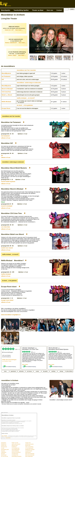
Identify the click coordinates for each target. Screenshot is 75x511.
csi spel (2, 448)
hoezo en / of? (14, 30)
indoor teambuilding (29, 446)
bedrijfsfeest (14, 446)
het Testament (6, 76)
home (5, 371)
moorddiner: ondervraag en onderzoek (29, 82)
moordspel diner (15, 453)
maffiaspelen (3, 452)
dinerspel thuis (4, 446)
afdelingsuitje (28, 452)
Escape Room (6, 108)
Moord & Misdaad (7, 88)
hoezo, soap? (17, 55)
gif (2, 155)
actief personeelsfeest (16, 452)
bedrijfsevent (3, 444)
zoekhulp (53, 371)
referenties (21, 371)
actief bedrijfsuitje (15, 450)
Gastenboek (8, 437)
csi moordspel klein (15, 448)
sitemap (61, 371)
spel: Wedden (4, 435)
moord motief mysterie (8, 181)
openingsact (3, 442)
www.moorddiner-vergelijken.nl (10, 314)
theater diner (27, 445)
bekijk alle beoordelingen (9, 360)
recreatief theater (28, 450)
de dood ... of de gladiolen (25, 105)
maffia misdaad (6, 274)
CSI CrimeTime (6, 92)
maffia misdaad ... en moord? (26, 98)
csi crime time (5, 227)
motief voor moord (7, 248)
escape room (28, 442)
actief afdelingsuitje (15, 449)
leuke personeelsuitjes (29, 453)
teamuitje (3, 450)
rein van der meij (4, 456)
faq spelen (45, 371)
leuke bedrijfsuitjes (29, 456)
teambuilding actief (5, 449)
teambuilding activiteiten (16, 456)
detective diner (15, 445)
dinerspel (3, 453)
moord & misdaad (6, 206)
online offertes (69, 371)
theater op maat (15, 442)
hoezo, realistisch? (15, 42)
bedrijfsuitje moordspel (29, 449)
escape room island (7, 300)
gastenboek (39, 51)
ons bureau (29, 371)
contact (37, 371)
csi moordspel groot (29, 448)
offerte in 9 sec (5, 138)
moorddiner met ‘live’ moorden (26, 70)
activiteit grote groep (29, 444)
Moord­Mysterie (6, 73)
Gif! (3, 79)
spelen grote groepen (16, 444)
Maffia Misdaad (6, 101)
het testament (5, 136)
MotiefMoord (7, 95)
